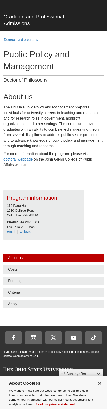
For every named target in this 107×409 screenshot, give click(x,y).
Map (80, 4)
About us (15, 258)
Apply (12, 304)
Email (11, 232)
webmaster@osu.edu (26, 356)
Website (25, 232)
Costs (13, 269)
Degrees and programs (21, 39)
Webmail (94, 4)
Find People (87, 4)
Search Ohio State (101, 4)
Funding (14, 281)
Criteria (14, 292)
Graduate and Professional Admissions (33, 20)
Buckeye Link (73, 4)
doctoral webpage (18, 159)
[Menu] (99, 17)
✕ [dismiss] (98, 374)
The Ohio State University (12, 5)
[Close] (100, 391)
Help (67, 4)
